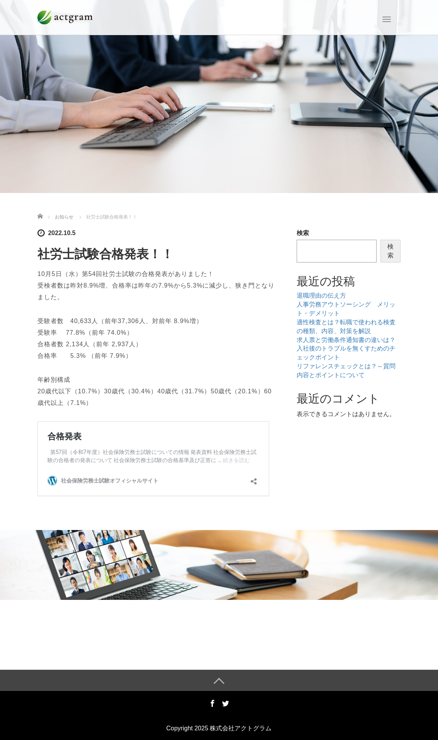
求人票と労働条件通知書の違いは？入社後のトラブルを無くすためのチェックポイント (346, 349)
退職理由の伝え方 (321, 295)
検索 (303, 233)
